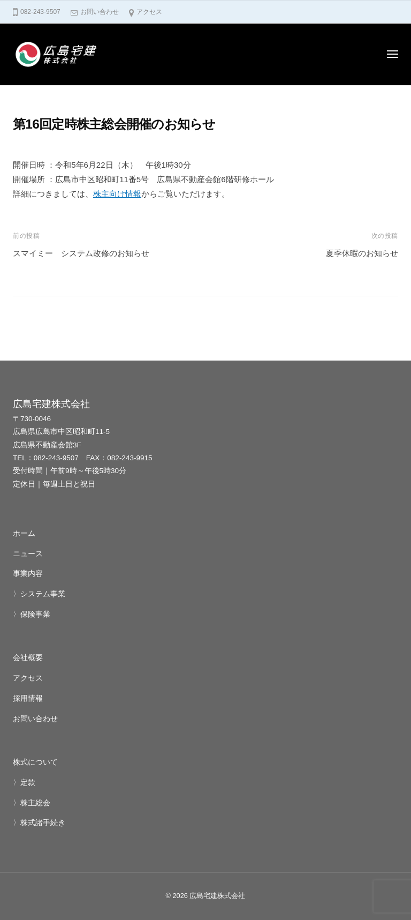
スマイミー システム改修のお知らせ (81, 253)
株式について (35, 762)
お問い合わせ (99, 12)
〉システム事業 (39, 594)
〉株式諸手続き (39, 823)
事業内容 (28, 574)
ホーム (24, 533)
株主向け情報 (117, 193)
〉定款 (24, 783)
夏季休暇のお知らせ (362, 253)
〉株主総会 (31, 803)
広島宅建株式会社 (217, 896)
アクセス (149, 12)
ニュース (28, 554)
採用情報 (28, 698)
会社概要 (28, 658)
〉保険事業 (31, 614)
